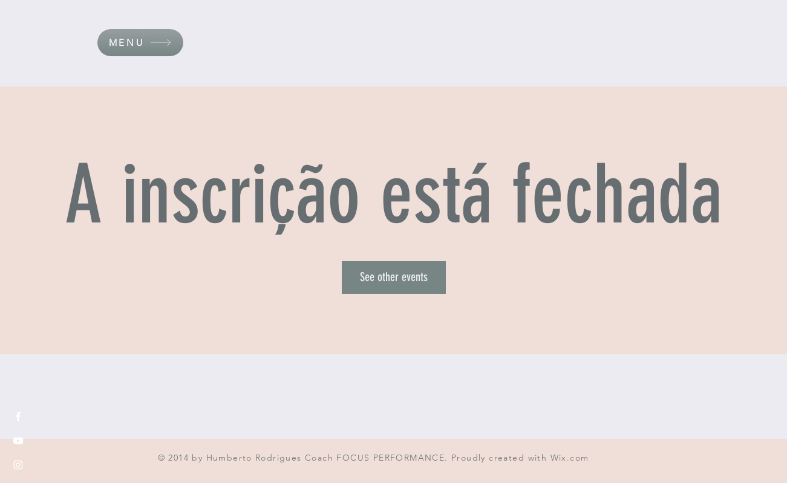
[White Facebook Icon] (18, 416)
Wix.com (569, 457)
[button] (140, 42)
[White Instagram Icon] (18, 465)
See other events (394, 277)
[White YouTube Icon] (18, 441)
